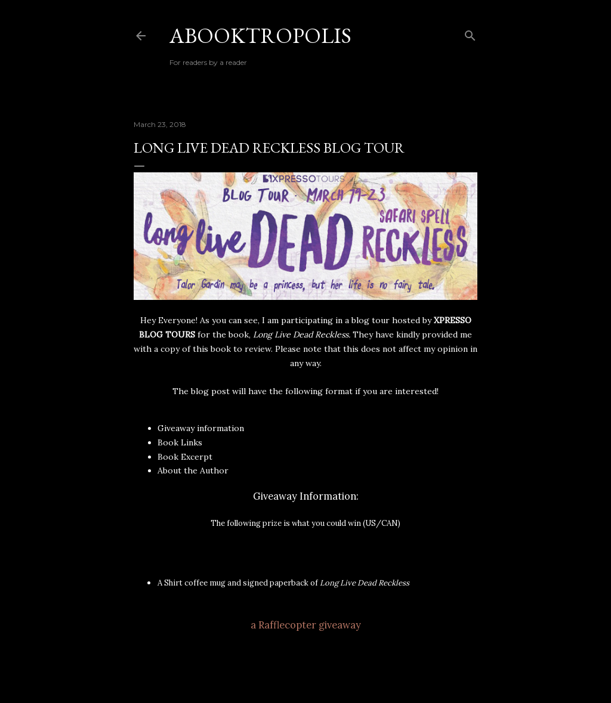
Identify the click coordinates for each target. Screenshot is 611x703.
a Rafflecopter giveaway (306, 625)
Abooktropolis (260, 35)
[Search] (470, 33)
